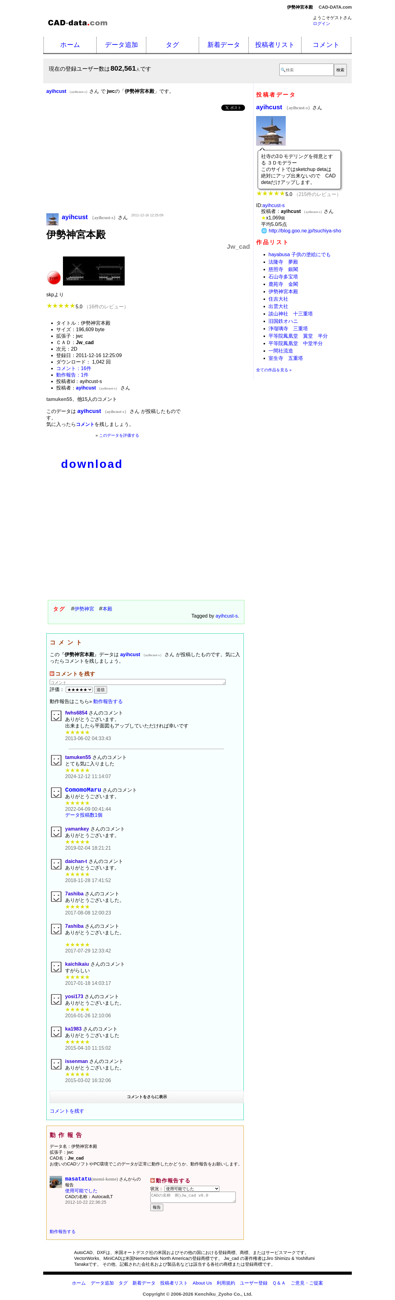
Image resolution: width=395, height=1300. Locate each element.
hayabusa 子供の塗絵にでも (299, 254)
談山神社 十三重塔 (290, 313)
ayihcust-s (227, 616)
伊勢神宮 (84, 608)
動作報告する (108, 701)
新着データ (223, 44)
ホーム (70, 44)
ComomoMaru (83, 791)
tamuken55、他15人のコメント (81, 399)
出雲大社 (278, 306)
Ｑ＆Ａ (279, 1286)
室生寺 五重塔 (285, 358)
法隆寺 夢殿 (283, 262)
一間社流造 (280, 350)
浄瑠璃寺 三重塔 (288, 328)
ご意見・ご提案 (307, 1286)
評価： (72, 689)
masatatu (91, 1181)
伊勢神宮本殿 (283, 291)
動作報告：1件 (72, 374)
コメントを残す (67, 1112)
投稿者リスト (275, 44)
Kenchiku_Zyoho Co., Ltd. (223, 1297)
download (92, 464)
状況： (184, 1190)
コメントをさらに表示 (147, 1098)
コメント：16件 (73, 368)
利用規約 (226, 1286)
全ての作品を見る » (274, 370)
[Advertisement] (148, 162)
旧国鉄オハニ (283, 321)
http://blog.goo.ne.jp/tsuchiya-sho (305, 230)
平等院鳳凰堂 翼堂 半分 (298, 336)
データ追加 (121, 44)
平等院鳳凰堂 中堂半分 (295, 343)
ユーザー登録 (254, 1286)
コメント (326, 44)
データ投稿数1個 (83, 816)
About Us (202, 1286)
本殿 (107, 608)
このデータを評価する (119, 435)
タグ (172, 44)
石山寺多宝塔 (283, 276)
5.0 (87, 306)
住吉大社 (278, 299)
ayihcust (284, 106)
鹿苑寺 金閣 (283, 284)
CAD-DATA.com (335, 7)
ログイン (321, 23)
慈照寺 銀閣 (283, 269)
